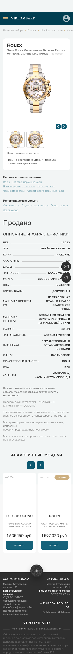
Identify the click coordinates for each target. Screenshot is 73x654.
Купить (19, 541)
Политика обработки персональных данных (15, 609)
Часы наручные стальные (19, 186)
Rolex (14, 44)
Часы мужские (46, 186)
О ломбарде (10, 603)
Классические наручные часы (45, 191)
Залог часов (10, 210)
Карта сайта (26, 603)
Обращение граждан (14, 597)
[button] (58, 126)
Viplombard (23, 18)
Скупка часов (11, 205)
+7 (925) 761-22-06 (59, 590)
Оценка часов (59, 205)
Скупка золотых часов (35, 205)
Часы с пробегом (14, 191)
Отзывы (16, 600)
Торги (6, 600)
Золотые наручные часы (27, 182)
